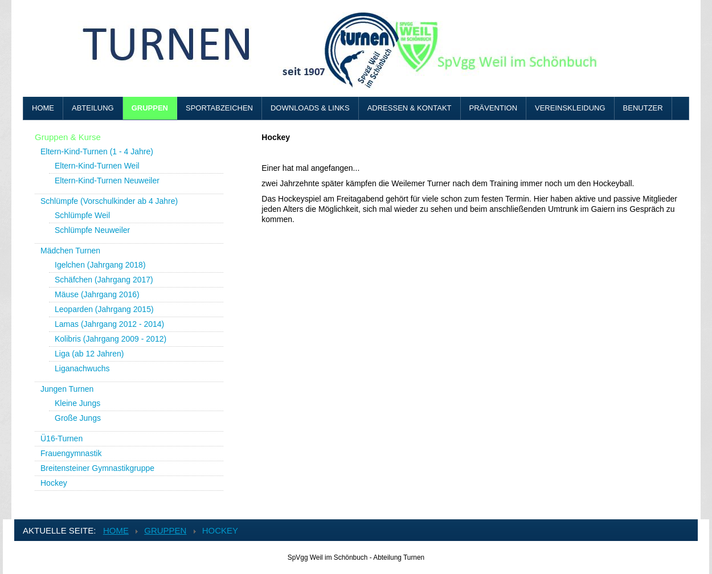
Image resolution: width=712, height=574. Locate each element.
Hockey (53, 482)
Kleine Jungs (77, 403)
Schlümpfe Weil (82, 215)
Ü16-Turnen (61, 438)
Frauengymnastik (70, 453)
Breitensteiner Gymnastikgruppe (97, 468)
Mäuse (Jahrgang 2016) (97, 294)
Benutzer (643, 108)
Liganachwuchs (82, 368)
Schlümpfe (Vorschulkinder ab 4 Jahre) (109, 201)
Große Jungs (78, 418)
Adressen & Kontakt (409, 108)
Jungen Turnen (66, 388)
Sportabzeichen (219, 108)
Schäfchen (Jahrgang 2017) (104, 279)
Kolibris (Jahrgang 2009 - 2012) (110, 338)
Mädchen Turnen (70, 250)
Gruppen (150, 108)
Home (43, 108)
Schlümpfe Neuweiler (92, 230)
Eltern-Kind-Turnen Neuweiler (107, 180)
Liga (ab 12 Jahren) (89, 353)
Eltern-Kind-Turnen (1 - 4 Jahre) (96, 151)
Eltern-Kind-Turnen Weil (97, 165)
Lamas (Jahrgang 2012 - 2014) (109, 324)
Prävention (493, 108)
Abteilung (93, 108)
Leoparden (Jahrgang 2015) (104, 309)
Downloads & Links (310, 108)
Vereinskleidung (570, 108)
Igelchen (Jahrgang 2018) (100, 264)
